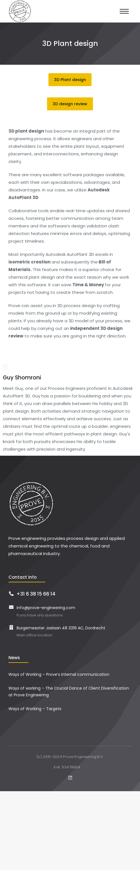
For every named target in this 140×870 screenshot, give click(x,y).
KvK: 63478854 (67, 767)
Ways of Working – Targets (34, 709)
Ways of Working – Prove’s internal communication (58, 674)
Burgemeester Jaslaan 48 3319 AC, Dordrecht (61, 628)
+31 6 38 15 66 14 (36, 594)
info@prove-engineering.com (46, 607)
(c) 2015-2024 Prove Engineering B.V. (70, 756)
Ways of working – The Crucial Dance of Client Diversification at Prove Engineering (68, 691)
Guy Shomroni (22, 377)
